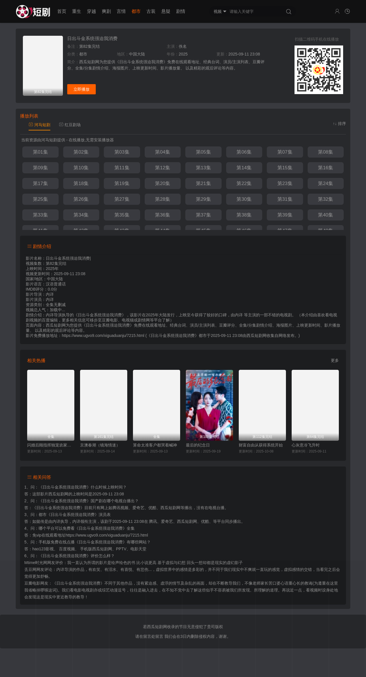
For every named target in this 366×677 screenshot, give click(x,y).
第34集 (81, 215)
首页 (61, 11)
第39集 (285, 215)
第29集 (203, 199)
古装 (151, 11)
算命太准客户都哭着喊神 (155, 445)
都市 (136, 11)
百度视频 (67, 549)
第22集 (244, 183)
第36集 (162, 215)
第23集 (285, 183)
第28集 (162, 199)
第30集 (244, 199)
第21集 (203, 183)
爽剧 (106, 11)
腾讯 (153, 521)
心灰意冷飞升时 (306, 445)
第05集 (203, 152)
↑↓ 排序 (339, 123)
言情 (121, 11)
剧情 (180, 11)
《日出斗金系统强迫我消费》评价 (69, 555)
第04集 (162, 152)
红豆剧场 (70, 124)
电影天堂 (138, 549)
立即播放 (81, 89)
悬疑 (165, 11)
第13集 (203, 167)
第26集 (81, 199)
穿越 (91, 11)
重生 (76, 11)
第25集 (40, 199)
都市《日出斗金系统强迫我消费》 (69, 514)
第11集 (122, 167)
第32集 (325, 199)
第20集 (162, 183)
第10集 (81, 167)
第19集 (122, 183)
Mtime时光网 (35, 562)
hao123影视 (43, 549)
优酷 (205, 521)
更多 (335, 360)
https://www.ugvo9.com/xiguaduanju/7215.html (106, 535)
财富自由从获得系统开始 (261, 445)
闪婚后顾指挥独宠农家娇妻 (50, 445)
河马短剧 (39, 124)
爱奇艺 (167, 521)
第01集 (40, 152)
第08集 (325, 152)
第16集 (325, 167)
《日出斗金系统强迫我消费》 (65, 487)
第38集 (244, 215)
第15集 (285, 167)
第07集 (285, 152)
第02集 (81, 152)
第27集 (122, 199)
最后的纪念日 (198, 445)
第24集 (325, 183)
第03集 (122, 152)
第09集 (40, 167)
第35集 (122, 215)
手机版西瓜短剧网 (96, 549)
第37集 (203, 215)
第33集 (40, 215)
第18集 (81, 183)
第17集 (40, 183)
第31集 (285, 199)
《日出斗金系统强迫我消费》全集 (105, 528)
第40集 (325, 215)
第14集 (244, 167)
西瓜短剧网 (256, 335)
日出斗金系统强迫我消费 (92, 38)
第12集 (162, 167)
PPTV (121, 549)
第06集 (244, 152)
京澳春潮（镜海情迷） (100, 445)
